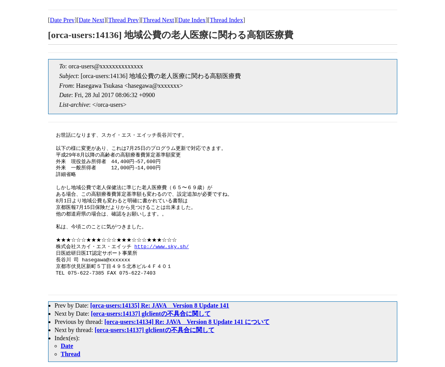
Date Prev (62, 20)
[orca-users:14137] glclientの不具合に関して (151, 313)
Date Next (91, 20)
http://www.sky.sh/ (161, 247)
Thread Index (226, 20)
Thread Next (158, 20)
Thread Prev (123, 20)
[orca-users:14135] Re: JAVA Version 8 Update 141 (159, 305)
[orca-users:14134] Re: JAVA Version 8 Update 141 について (187, 321)
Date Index (192, 20)
